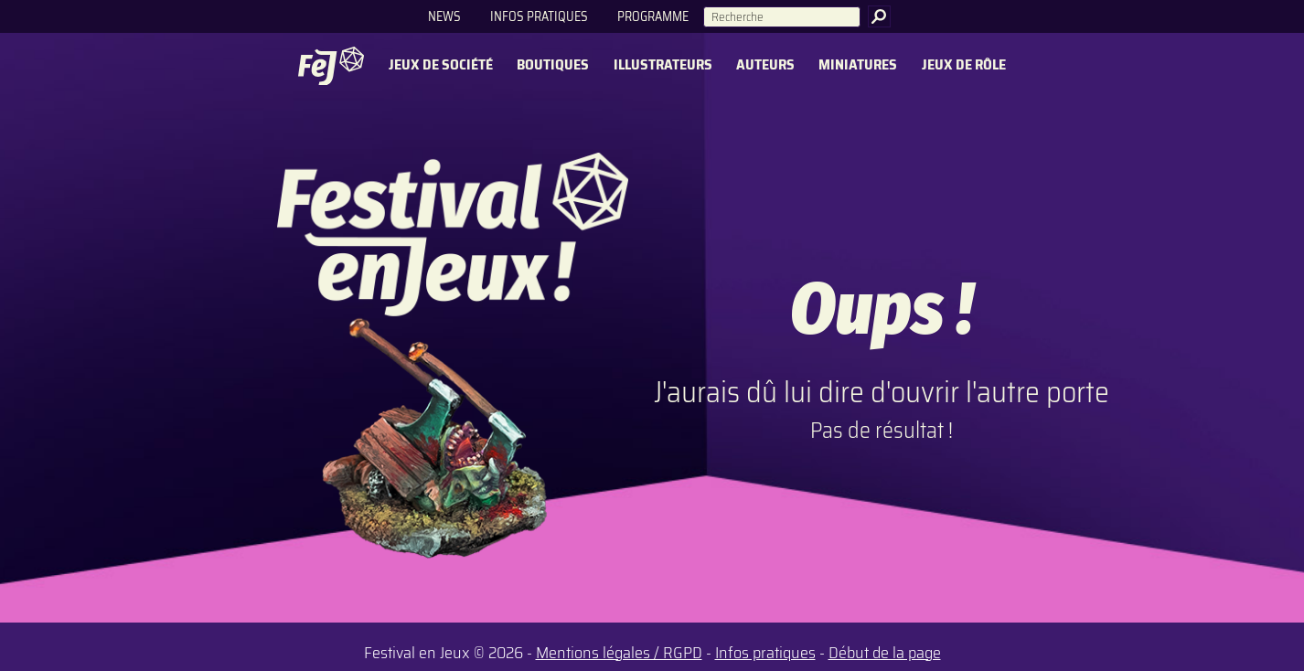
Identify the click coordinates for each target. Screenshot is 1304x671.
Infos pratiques (539, 16)
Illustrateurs (663, 65)
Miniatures (857, 65)
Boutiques (553, 65)
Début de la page (884, 653)
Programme (653, 16)
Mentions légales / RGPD (619, 653)
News (444, 16)
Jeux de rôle (964, 65)
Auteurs (765, 65)
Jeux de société (441, 65)
